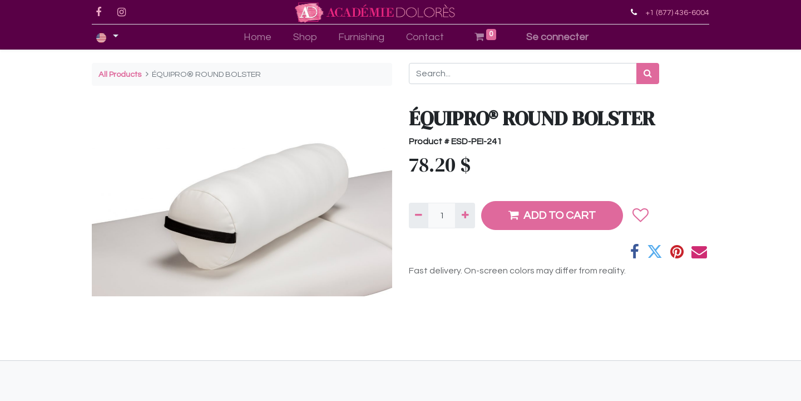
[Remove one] (418, 215)
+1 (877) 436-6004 (677, 12)
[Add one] (464, 215)
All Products (119, 74)
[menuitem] (257, 37)
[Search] (647, 73)
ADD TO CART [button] (552, 215)
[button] (640, 215)
